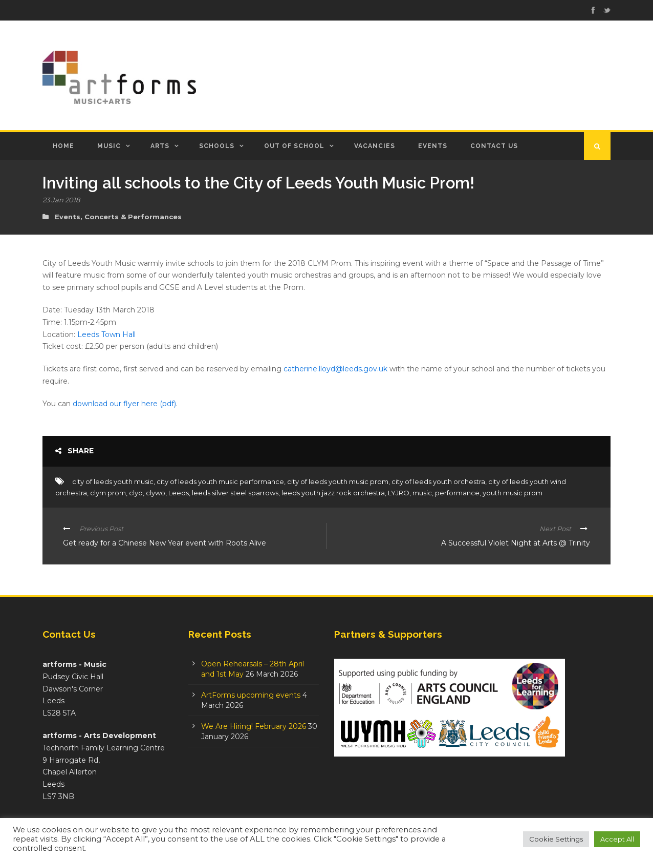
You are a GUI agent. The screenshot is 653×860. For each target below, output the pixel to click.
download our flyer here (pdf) (124, 403)
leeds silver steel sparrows (235, 493)
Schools (216, 146)
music (422, 493)
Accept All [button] (617, 839)
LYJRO (398, 493)
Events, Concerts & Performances (118, 217)
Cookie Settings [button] (556, 839)
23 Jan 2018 (61, 200)
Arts (159, 146)
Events (432, 146)
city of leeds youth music (113, 481)
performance (457, 493)
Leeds (178, 493)
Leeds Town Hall (106, 334)
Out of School (294, 146)
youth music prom (512, 493)
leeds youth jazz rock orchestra (333, 493)
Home (63, 146)
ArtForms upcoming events (250, 695)
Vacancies (374, 146)
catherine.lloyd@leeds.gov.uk (335, 368)
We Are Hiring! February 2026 (253, 726)
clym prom (108, 493)
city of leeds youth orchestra (438, 481)
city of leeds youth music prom (337, 481)
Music (109, 146)
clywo (155, 493)
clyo (136, 493)
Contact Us (494, 146)
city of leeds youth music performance (220, 481)
